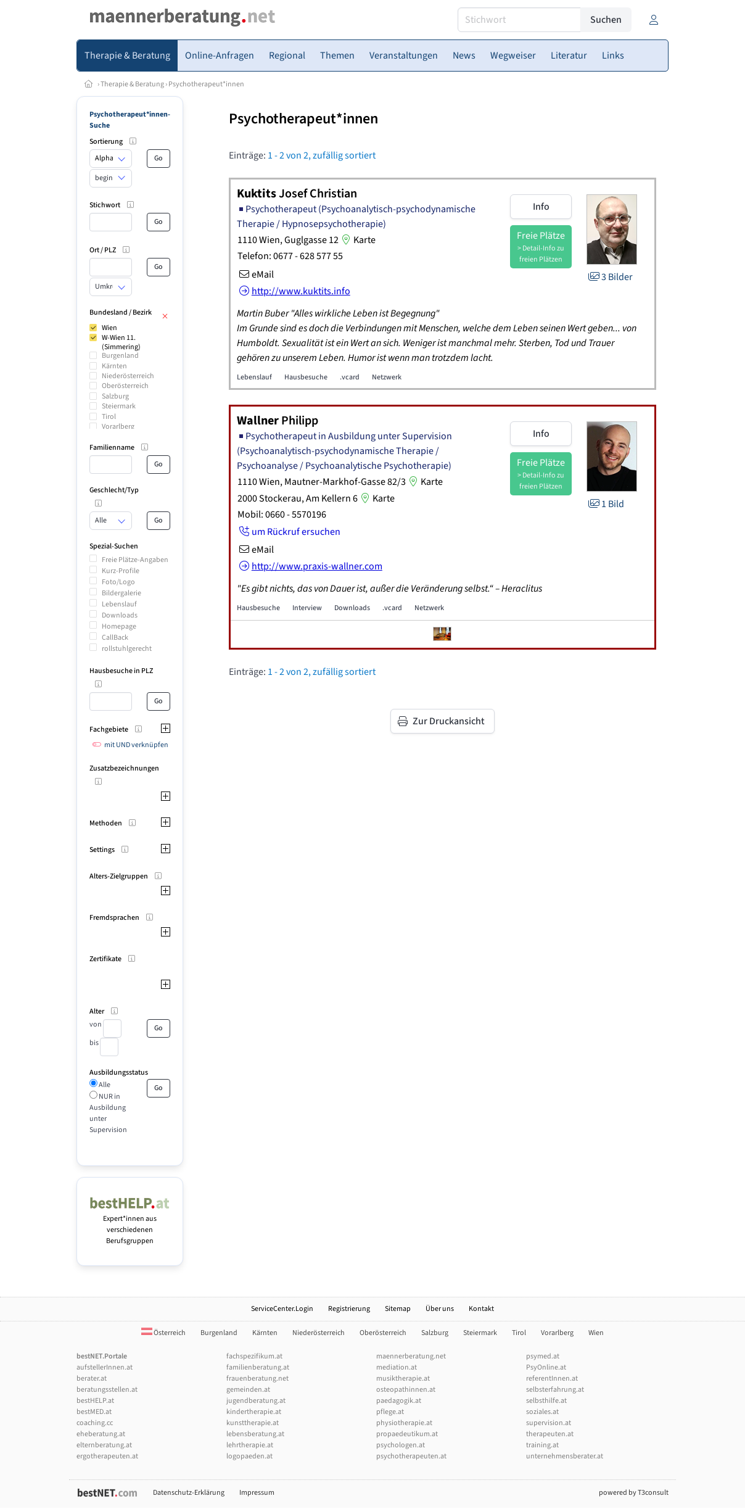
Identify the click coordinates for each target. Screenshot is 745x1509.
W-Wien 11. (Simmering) (121, 342)
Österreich (163, 1333)
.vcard (350, 377)
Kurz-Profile (120, 571)
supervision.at (548, 1423)
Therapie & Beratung (132, 84)
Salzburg (115, 396)
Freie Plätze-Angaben (135, 560)
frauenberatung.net (257, 1378)
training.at (542, 1445)
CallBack (115, 637)
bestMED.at (94, 1412)
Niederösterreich (128, 376)
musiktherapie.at (403, 1378)
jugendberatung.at (256, 1400)
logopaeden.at (249, 1456)
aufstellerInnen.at (104, 1367)
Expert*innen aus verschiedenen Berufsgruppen (129, 1224)
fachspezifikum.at (254, 1356)
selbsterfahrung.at (555, 1389)
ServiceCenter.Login (282, 1309)
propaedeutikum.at (407, 1434)
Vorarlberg (118, 426)
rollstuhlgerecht (127, 648)
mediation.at (396, 1367)
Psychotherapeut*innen (206, 84)
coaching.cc (94, 1423)
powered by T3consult (634, 1492)
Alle (103, 1085)
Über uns (440, 1309)
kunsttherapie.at (252, 1423)
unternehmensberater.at (564, 1456)
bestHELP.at (95, 1400)
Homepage (119, 626)
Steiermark (119, 406)
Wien (109, 328)
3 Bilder (610, 277)
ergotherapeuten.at (107, 1456)
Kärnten (114, 366)
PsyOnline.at (546, 1367)
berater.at (91, 1378)
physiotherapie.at (404, 1423)
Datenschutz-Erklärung (188, 1492)
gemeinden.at (248, 1389)
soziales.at (542, 1412)
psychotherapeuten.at (411, 1456)
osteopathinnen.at (405, 1389)
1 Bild (605, 504)
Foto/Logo (118, 582)
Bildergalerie (121, 593)
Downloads (120, 615)
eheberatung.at (100, 1434)
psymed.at (542, 1356)
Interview (307, 608)
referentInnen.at (552, 1378)
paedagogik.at (398, 1400)
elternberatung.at (104, 1445)
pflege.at (390, 1412)
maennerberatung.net (411, 1356)
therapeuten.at (550, 1434)
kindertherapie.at (253, 1412)
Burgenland (120, 355)
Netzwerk (386, 377)
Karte (357, 240)
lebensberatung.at (255, 1434)
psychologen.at (400, 1445)
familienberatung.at (257, 1367)
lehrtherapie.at (249, 1445)
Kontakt (481, 1309)
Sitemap (398, 1309)
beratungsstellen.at (107, 1389)
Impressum (256, 1492)
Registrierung (349, 1309)
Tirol (109, 416)
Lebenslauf (119, 604)
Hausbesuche (305, 377)
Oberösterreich (125, 386)
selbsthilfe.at (546, 1400)
